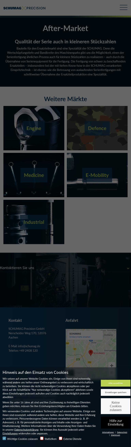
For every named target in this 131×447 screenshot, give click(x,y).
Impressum (115, 435)
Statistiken (48, 438)
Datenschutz (122, 432)
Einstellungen (10, 433)
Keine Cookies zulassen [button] (116, 406)
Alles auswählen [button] (115, 383)
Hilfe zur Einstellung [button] (115, 422)
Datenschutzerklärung (26, 429)
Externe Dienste (70, 438)
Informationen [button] (108, 432)
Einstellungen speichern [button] (115, 392)
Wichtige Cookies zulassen (20, 438)
